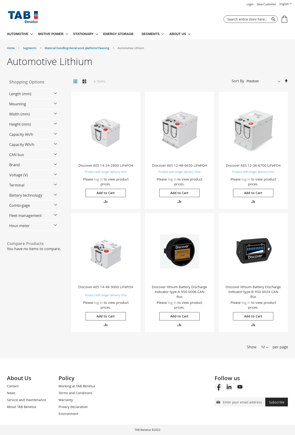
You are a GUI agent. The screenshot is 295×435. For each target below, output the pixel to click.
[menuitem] (20, 34)
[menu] (147, 34)
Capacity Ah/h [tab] (21, 134)
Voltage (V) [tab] (18, 175)
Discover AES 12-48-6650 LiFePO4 (179, 165)
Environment (68, 413)
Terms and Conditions (75, 393)
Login (250, 4)
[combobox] (251, 19)
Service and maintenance (26, 400)
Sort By (238, 80)
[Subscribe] (276, 402)
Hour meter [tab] (19, 225)
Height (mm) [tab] (20, 124)
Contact (13, 386)
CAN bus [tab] (16, 154)
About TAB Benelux (21, 407)
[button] (286, 4)
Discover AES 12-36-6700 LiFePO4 (253, 165)
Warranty (66, 400)
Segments (30, 48)
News (11, 393)
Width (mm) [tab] (19, 114)
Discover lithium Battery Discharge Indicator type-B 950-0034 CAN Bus (253, 291)
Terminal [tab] (16, 185)
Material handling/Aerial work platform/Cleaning (77, 48)
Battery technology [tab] (25, 195)
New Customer (266, 4)
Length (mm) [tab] (20, 93)
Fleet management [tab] (25, 215)
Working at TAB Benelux (77, 386)
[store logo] (23, 18)
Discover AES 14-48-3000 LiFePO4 (105, 286)
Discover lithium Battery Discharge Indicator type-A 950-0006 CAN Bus (179, 291)
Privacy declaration (73, 407)
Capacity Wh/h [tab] (21, 144)
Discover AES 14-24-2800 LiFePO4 (105, 165)
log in (98, 179)
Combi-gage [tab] (19, 205)
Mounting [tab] (17, 104)
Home (11, 48)
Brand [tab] (14, 164)
